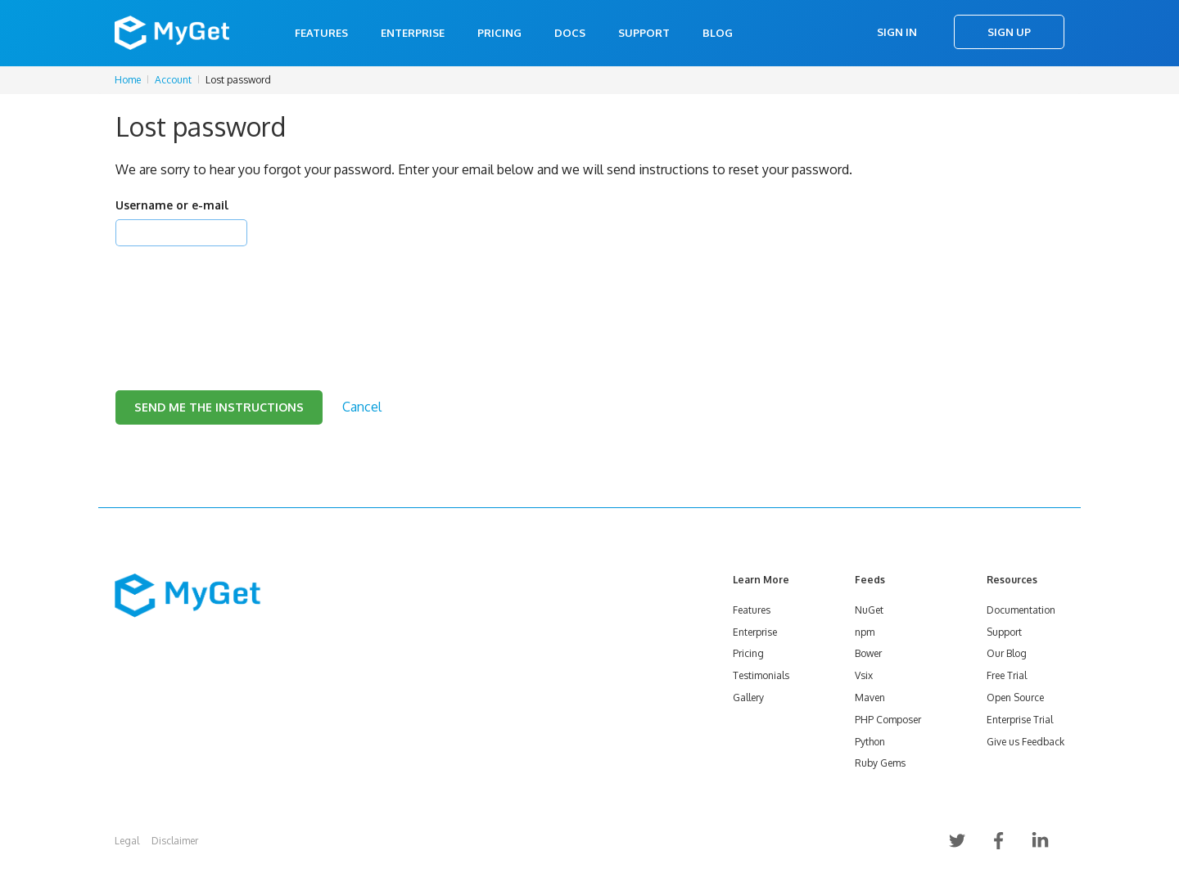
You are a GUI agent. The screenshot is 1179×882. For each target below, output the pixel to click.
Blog (717, 32)
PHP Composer (888, 719)
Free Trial (1007, 675)
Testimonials (761, 675)
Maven (870, 697)
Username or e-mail (171, 205)
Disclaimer (174, 841)
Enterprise (413, 32)
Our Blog (1007, 653)
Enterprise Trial (1020, 719)
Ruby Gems (880, 763)
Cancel (362, 406)
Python (870, 742)
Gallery (748, 697)
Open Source (1015, 697)
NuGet (869, 610)
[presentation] (239, 298)
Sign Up (1009, 31)
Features (321, 32)
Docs (569, 32)
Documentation (1021, 610)
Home (128, 80)
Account (173, 80)
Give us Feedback (1025, 742)
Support (644, 32)
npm (864, 632)
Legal (127, 841)
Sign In (897, 31)
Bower (868, 653)
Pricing (499, 32)
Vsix (864, 675)
